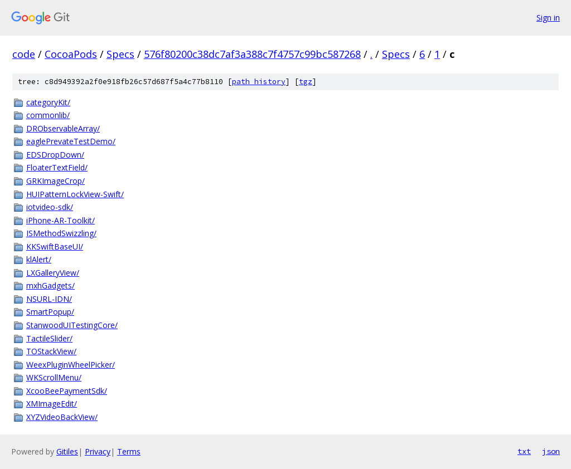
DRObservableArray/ (63, 128)
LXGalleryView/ (52, 272)
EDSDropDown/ (55, 154)
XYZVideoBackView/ (62, 417)
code (23, 54)
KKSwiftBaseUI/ (54, 246)
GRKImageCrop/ (55, 180)
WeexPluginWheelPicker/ (70, 364)
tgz (305, 81)
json (551, 451)
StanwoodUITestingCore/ (72, 325)
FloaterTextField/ (57, 167)
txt (524, 451)
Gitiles (67, 451)
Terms (129, 451)
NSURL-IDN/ (49, 299)
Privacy (97, 451)
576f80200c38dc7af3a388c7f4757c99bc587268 (252, 54)
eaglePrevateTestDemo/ (70, 141)
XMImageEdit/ (51, 403)
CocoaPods (71, 54)
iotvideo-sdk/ (49, 207)
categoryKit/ (48, 102)
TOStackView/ (51, 351)
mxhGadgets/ (50, 285)
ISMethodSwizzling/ (61, 233)
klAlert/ (38, 259)
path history (259, 81)
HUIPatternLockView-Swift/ (75, 194)
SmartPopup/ (50, 311)
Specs (120, 54)
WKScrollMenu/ (53, 377)
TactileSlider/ (49, 338)
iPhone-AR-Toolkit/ (60, 220)
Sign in (548, 17)
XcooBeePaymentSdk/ (66, 390)
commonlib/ (48, 115)
